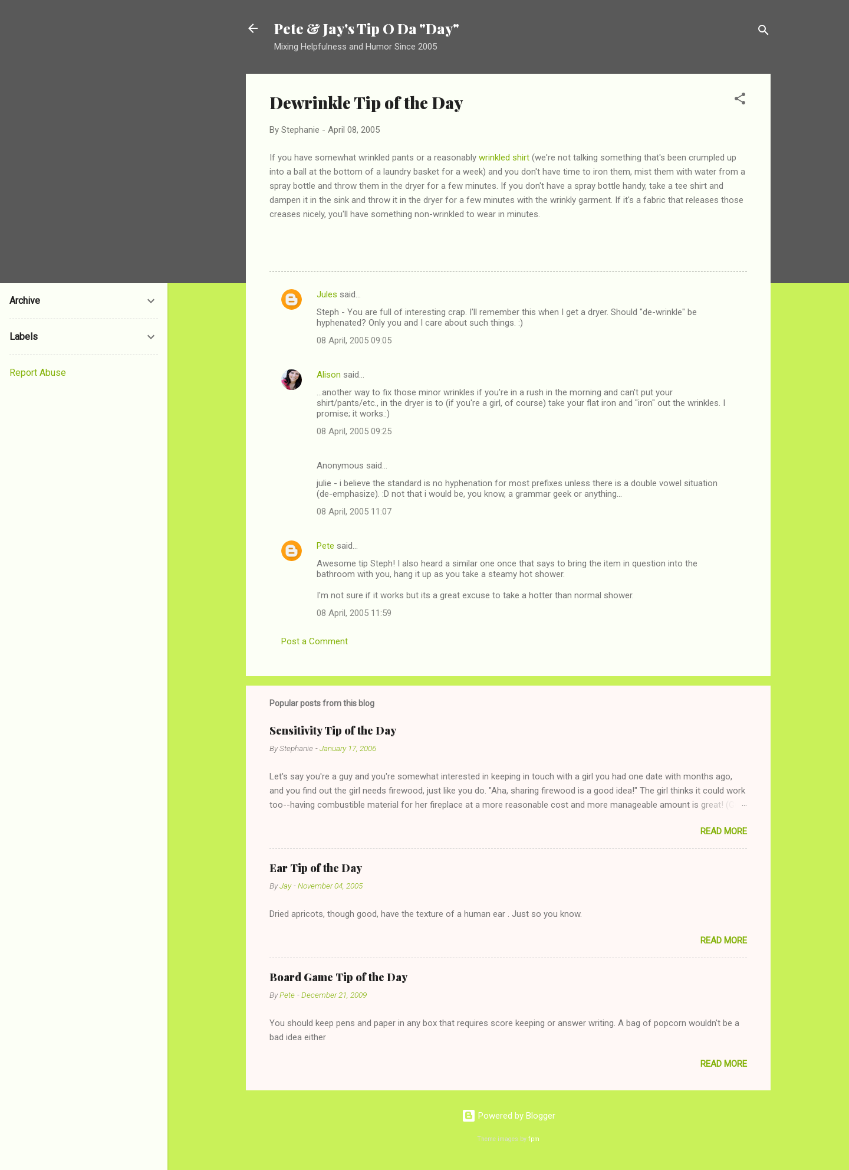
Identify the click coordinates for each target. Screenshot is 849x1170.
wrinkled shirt (505, 157)
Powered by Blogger (508, 1115)
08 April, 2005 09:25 (354, 431)
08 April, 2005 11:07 (354, 511)
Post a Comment (314, 641)
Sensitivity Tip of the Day (332, 730)
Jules (327, 294)
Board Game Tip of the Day (338, 977)
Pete (325, 545)
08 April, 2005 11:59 (354, 613)
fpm (533, 1139)
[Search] (763, 32)
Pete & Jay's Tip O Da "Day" (366, 28)
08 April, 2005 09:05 (354, 340)
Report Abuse (37, 372)
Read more (723, 831)
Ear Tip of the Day (315, 868)
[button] (740, 100)
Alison (329, 374)
